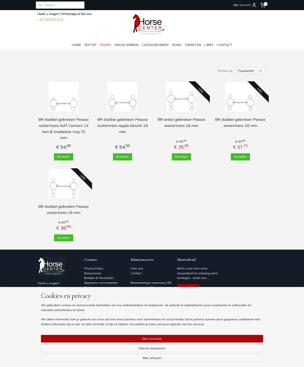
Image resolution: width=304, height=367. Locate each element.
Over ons (90, 297)
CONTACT (224, 45)
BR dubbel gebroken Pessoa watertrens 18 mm (240, 122)
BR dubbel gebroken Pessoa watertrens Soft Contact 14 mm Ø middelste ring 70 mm (63, 128)
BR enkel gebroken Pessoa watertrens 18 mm (181, 122)
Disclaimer (91, 287)
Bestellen (63, 157)
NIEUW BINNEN (126, 45)
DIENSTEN (193, 45)
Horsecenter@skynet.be (54, 307)
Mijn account (245, 5)
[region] (124, 350)
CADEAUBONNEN (155, 45)
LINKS (208, 45)
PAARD (105, 45)
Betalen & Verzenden (99, 278)
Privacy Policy (93, 268)
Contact (89, 292)
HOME (76, 45)
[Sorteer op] (250, 70)
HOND (177, 45)
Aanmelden (188, 288)
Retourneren (92, 273)
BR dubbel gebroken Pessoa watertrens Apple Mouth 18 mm (122, 125)
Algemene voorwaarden (101, 283)
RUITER (90, 45)
